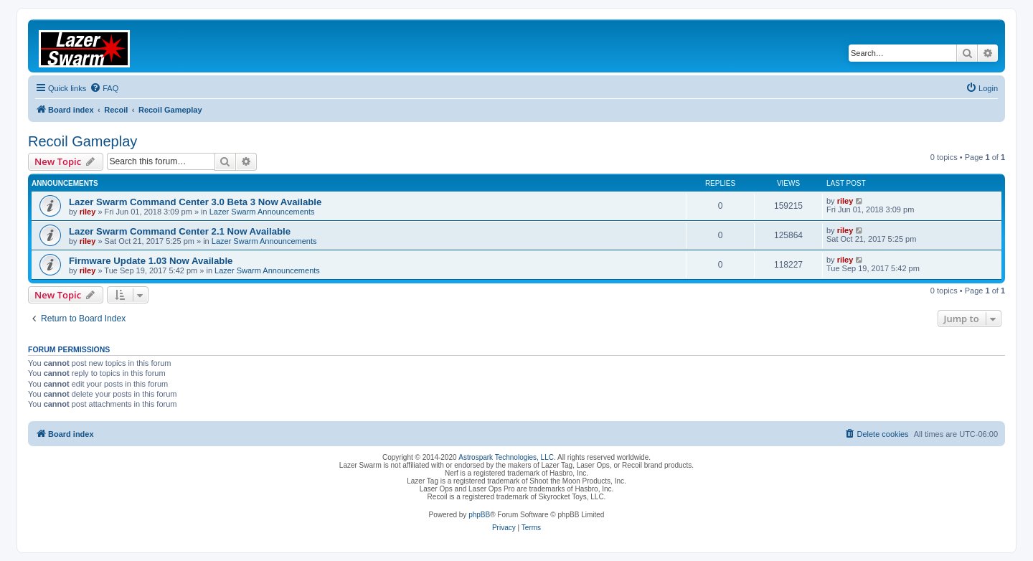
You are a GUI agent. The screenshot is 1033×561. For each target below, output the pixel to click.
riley (88, 211)
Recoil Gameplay (82, 141)
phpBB (479, 515)
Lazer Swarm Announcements (262, 211)
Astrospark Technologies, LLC (506, 457)
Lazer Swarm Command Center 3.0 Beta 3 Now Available (195, 202)
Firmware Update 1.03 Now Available (150, 260)
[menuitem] (104, 88)
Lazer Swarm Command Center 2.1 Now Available (180, 231)
